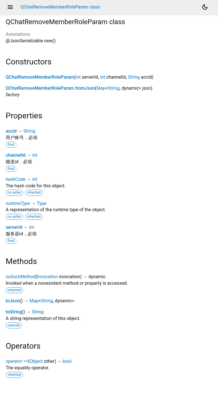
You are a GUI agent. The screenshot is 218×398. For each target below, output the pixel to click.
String (134, 77)
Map (101, 88)
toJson (13, 300)
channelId (16, 155)
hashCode (15, 179)
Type (42, 203)
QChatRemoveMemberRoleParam (40, 77)
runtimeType (18, 203)
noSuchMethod (20, 276)
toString (14, 312)
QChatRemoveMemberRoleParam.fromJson (50, 88)
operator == (17, 361)
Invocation (47, 276)
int (78, 77)
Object (36, 361)
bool (67, 361)
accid (11, 131)
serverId (14, 227)
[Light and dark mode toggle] (204, 7)
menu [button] (10, 7)
